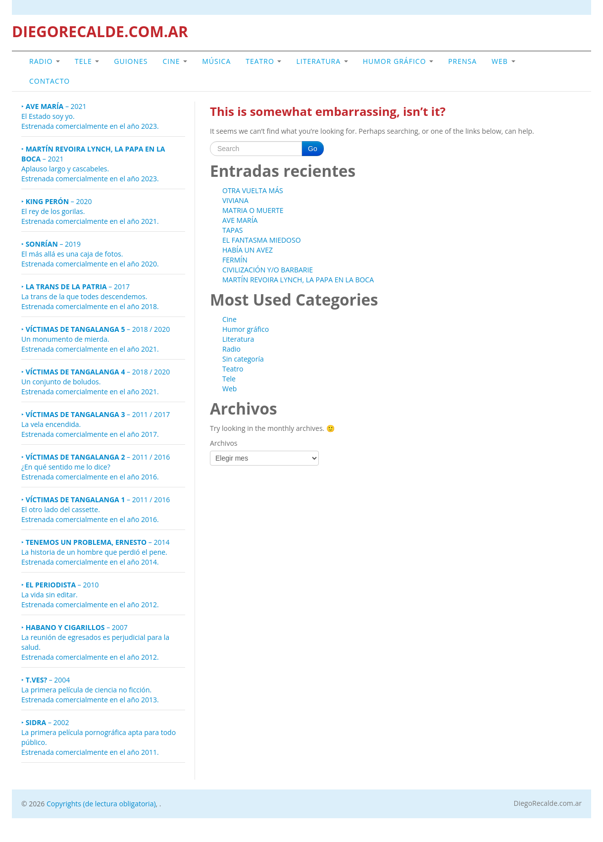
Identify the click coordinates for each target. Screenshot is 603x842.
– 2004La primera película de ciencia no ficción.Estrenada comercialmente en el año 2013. (90, 689)
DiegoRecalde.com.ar (548, 803)
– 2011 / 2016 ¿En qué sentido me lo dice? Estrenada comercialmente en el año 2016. (95, 466)
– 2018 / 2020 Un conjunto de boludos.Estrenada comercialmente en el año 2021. (95, 381)
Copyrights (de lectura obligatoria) (101, 803)
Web (503, 61)
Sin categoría (243, 359)
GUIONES (131, 61)
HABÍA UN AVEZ (247, 250)
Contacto (49, 81)
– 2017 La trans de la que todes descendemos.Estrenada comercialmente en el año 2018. (90, 296)
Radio (44, 61)
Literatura (322, 61)
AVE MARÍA (239, 220)
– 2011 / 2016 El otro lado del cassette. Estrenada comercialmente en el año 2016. (95, 509)
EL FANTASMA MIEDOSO (261, 240)
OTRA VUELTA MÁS (252, 190)
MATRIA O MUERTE (252, 210)
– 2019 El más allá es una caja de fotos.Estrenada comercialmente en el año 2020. (90, 253)
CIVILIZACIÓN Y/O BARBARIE (267, 269)
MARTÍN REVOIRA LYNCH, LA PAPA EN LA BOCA (298, 279)
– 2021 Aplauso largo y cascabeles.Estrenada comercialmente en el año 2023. (93, 163)
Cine (175, 61)
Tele (87, 61)
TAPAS (232, 230)
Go (312, 149)
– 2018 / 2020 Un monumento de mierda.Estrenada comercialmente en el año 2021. (95, 339)
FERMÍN (235, 259)
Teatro (263, 61)
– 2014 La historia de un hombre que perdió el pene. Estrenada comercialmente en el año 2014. (95, 552)
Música (216, 61)
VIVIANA (235, 200)
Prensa (462, 61)
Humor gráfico (398, 61)
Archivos (224, 443)
